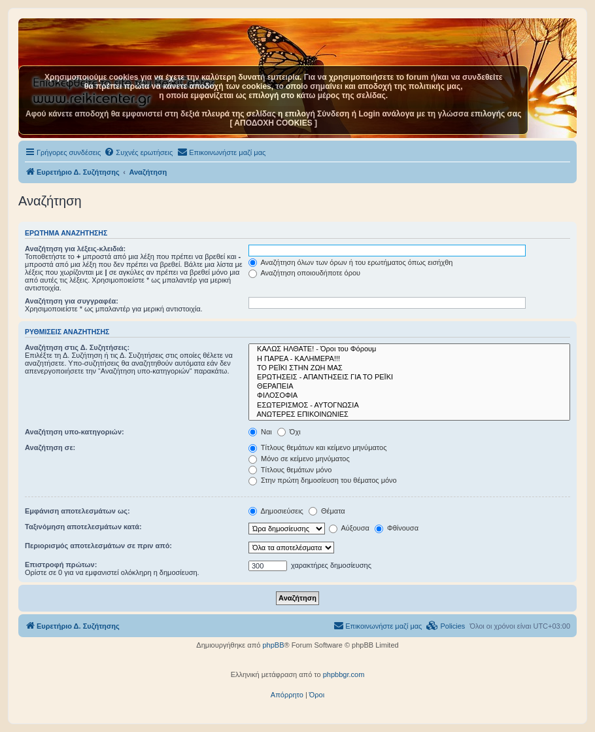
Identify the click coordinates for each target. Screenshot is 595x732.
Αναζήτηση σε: (50, 447)
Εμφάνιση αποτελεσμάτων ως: (77, 511)
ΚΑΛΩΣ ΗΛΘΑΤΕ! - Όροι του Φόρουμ (409, 349)
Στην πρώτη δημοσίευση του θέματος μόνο (322, 480)
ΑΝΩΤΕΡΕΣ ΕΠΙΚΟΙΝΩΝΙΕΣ (409, 414)
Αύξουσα (349, 528)
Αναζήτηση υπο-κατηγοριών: (74, 432)
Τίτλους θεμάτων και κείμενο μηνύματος (317, 447)
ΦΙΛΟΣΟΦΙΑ (409, 395)
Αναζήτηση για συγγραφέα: (71, 301)
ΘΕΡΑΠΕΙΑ (409, 386)
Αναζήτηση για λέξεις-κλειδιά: (75, 249)
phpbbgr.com (344, 674)
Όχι (289, 432)
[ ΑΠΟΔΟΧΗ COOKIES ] (273, 123)
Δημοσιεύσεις (275, 511)
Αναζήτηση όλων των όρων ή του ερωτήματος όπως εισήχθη (350, 262)
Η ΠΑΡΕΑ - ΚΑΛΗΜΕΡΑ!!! (409, 359)
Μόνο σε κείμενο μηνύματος (299, 458)
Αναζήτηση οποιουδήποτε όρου (304, 273)
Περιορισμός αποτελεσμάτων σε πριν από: (98, 545)
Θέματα (327, 511)
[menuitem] (138, 152)
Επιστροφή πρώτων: (61, 564)
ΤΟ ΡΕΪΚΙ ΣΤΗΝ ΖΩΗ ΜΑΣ (409, 368)
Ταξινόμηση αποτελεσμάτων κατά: (83, 527)
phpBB (273, 645)
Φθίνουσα (396, 528)
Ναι (260, 432)
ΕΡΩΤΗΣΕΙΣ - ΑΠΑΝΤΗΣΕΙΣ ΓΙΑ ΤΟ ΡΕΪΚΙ (409, 377)
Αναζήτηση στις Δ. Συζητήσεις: (77, 347)
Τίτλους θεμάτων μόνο (290, 470)
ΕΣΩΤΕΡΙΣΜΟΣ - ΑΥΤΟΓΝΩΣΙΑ (409, 405)
